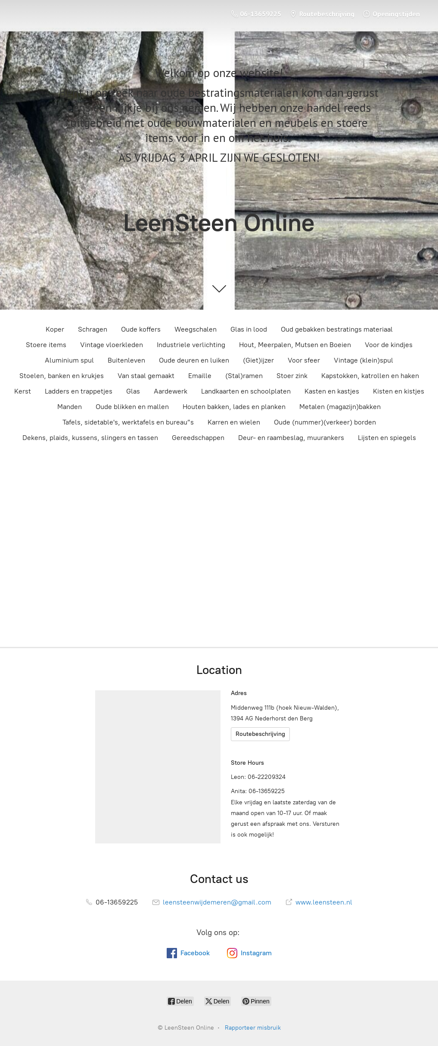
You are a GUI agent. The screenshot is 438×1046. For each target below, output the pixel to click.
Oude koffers (141, 329)
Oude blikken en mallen (132, 407)
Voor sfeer (304, 360)
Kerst (22, 391)
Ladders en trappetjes (78, 391)
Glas (133, 391)
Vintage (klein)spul (363, 360)
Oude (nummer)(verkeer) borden (325, 422)
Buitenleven (126, 360)
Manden (69, 407)
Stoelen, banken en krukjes (61, 376)
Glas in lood (248, 329)
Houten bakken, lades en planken (234, 407)
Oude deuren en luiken (194, 360)
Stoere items (46, 345)
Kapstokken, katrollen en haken (370, 376)
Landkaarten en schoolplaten (246, 391)
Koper (55, 329)
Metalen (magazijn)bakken (340, 407)
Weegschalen (195, 329)
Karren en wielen (234, 422)
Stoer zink (292, 376)
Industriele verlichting (191, 345)
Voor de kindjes (389, 345)
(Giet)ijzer (258, 360)
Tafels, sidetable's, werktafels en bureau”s (128, 422)
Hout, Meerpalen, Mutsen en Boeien (295, 345)
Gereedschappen (198, 438)
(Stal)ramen (244, 376)
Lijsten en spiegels (387, 438)
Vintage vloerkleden (111, 345)
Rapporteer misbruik (253, 1027)
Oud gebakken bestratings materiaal (337, 329)
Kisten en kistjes (398, 391)
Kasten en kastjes (331, 391)
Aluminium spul (69, 360)
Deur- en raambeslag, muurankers (291, 438)
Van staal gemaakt (146, 376)
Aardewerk (170, 391)
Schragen (92, 329)
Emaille (199, 376)
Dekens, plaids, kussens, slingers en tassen (90, 438)
